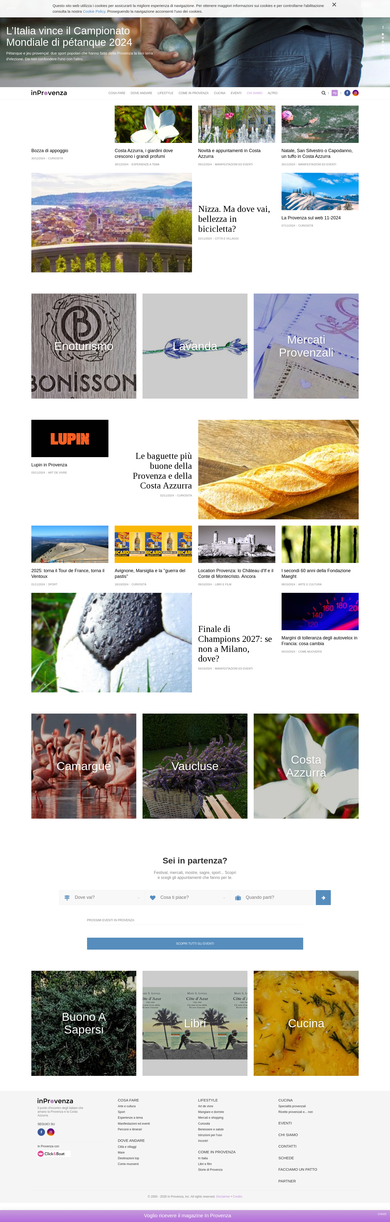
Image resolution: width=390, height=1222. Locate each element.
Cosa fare (116, 93)
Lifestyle (165, 93)
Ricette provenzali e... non (295, 1112)
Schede (286, 1158)
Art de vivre (205, 1106)
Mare (121, 1152)
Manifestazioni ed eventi (134, 1123)
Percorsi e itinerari (130, 1129)
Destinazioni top (128, 1158)
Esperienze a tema (130, 1117)
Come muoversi (128, 1164)
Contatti (287, 1146)
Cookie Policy (94, 11)
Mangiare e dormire (211, 1112)
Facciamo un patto (297, 1169)
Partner (287, 1181)
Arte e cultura (127, 1106)
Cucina (219, 93)
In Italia (203, 1158)
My (335, 93)
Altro (272, 93)
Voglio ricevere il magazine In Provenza (187, 1215)
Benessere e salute (211, 1129)
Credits (237, 1196)
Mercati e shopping (210, 1117)
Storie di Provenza (210, 1169)
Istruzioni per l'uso (210, 1135)
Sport (121, 1112)
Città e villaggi (127, 1147)
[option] (195, 43)
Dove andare (141, 93)
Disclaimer (223, 1196)
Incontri (203, 1141)
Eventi (236, 93)
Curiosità (204, 1123)
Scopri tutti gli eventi (195, 943)
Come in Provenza (194, 93)
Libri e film (205, 1164)
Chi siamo (254, 93)
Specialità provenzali (292, 1106)
